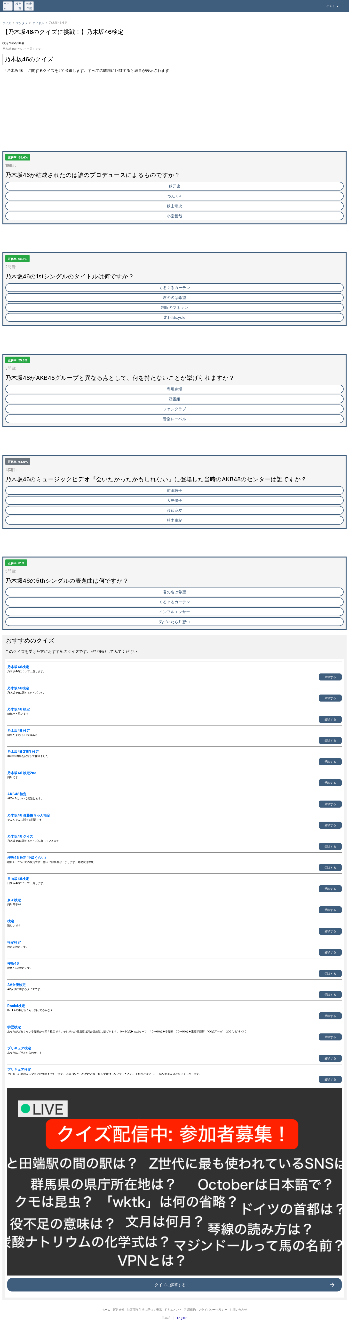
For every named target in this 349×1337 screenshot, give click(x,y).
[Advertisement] (147, 117)
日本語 (166, 1318)
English (182, 1318)
